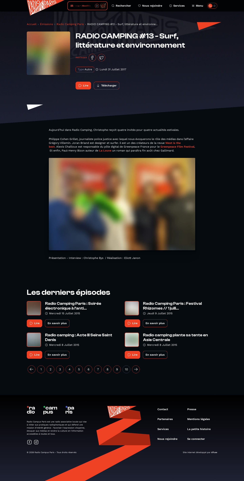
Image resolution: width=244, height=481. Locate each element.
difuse (214, 452)
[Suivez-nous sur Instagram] (36, 442)
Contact (164, 409)
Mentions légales (200, 419)
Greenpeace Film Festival (177, 146)
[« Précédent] (31, 369)
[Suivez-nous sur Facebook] (29, 442)
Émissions (46, 24)
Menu (197, 5)
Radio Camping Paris (70, 24)
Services (177, 5)
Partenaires (166, 419)
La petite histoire (200, 429)
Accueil (31, 24)
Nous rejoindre (150, 5)
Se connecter (197, 439)
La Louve (104, 150)
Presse (193, 409)
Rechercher (121, 5)
